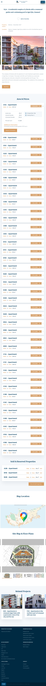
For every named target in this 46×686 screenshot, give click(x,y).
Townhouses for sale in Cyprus (28, 637)
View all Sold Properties (35, 484)
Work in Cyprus (25, 646)
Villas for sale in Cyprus (27, 635)
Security (2, 672)
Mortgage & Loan (4, 652)
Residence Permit (26, 644)
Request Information (11, 130)
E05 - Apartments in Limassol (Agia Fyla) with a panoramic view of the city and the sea (11, 614)
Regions (2, 670)
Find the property (26, 668)
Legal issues (3, 646)
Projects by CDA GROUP (5, 631)
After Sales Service (4, 656)
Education (3, 674)
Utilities (2, 654)
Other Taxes (3, 650)
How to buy (3, 644)
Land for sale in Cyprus (27, 639)
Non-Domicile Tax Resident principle (8, 658)
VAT (2, 648)
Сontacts (24, 664)
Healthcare (3, 676)
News (2, 680)
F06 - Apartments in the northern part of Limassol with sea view (35, 613)
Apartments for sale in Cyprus (28, 633)
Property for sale (26, 631)
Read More (6, 86)
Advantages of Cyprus (5, 664)
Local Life (3, 668)
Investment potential (5, 678)
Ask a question (25, 666)
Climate (2, 666)
